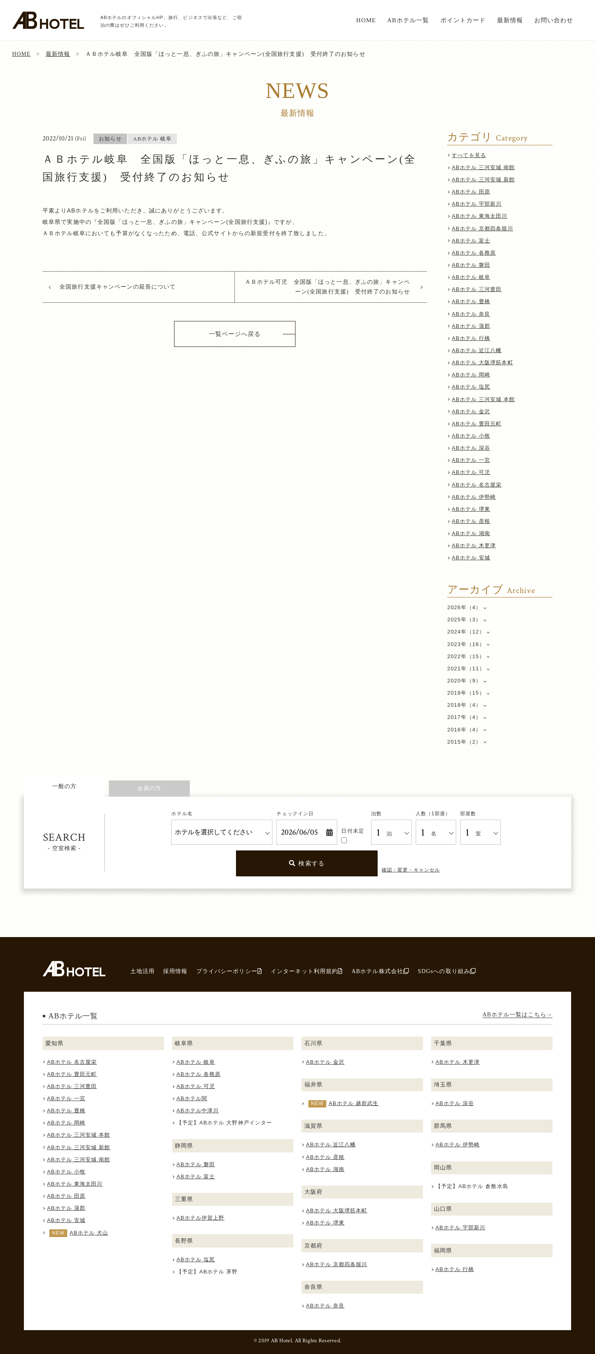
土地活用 (142, 971)
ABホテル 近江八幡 (477, 350)
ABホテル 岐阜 (471, 277)
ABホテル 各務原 (474, 253)
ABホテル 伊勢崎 (474, 497)
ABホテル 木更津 (474, 545)
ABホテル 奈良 (471, 314)
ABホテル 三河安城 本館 (483, 399)
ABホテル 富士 (471, 241)
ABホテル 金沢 (471, 411)
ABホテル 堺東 (471, 509)
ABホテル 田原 (471, 192)
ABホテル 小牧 (471, 436)
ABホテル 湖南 (471, 533)
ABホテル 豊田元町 (477, 424)
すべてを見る (469, 155)
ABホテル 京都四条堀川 (482, 228)
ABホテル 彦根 (471, 521)
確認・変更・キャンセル (411, 870)
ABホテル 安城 (471, 558)
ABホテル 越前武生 (353, 1103)
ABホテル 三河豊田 (477, 289)
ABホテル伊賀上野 (200, 1218)
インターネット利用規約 (307, 971)
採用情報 (175, 971)
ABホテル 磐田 (471, 265)
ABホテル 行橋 (471, 338)
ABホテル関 (191, 1098)
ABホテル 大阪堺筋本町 (482, 362)
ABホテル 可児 (471, 472)
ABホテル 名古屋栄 (477, 485)
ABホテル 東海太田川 (479, 216)
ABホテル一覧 (408, 20)
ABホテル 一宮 (471, 460)
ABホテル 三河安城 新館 (483, 179)
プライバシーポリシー (229, 971)
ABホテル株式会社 (380, 971)
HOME (366, 20)
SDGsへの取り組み (447, 971)
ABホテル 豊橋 (471, 301)
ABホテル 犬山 (89, 1233)
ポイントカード (463, 20)
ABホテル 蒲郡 (471, 326)
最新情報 (510, 20)
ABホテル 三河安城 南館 (483, 167)
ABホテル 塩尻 (471, 387)
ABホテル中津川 (197, 1110)
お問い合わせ (554, 20)
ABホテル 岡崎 (471, 375)
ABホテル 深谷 (471, 448)
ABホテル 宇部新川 (477, 204)
